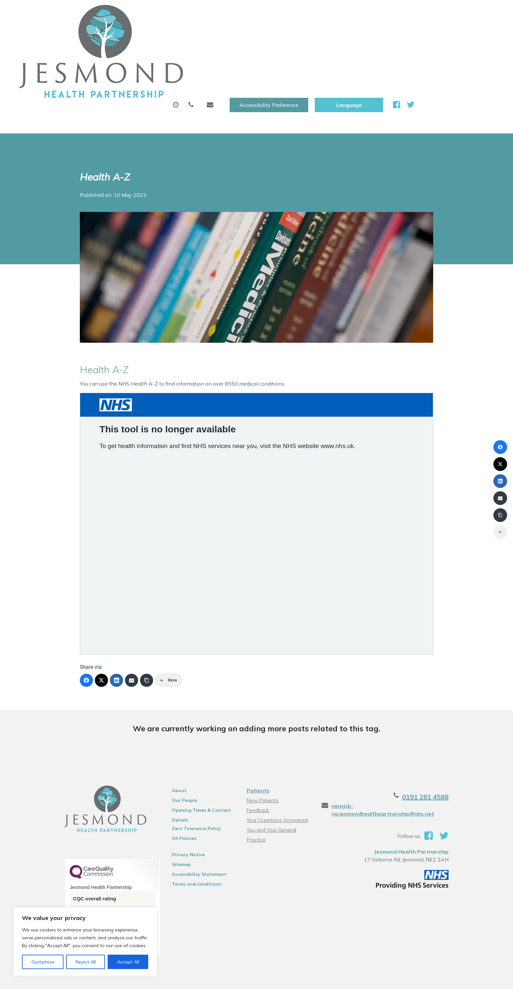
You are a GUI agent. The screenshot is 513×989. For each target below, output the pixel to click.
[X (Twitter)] (101, 612)
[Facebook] (86, 612)
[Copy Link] (146, 612)
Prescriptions (237, 32)
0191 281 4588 (447, 729)
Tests (341, 32)
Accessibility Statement (189, 806)
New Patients (387, 32)
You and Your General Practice (280, 761)
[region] (85, 941)
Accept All (128, 962)
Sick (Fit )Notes (294, 32)
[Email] (131, 612)
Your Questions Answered (276, 752)
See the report (70, 865)
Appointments (176, 32)
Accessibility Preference (348, 12)
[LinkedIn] (116, 612)
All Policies (174, 770)
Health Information (453, 32)
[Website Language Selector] (428, 12)
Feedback (257, 742)
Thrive (463, 979)
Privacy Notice (178, 786)
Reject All (86, 962)
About (120, 32)
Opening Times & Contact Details (191, 743)
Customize (42, 962)
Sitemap (171, 796)
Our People (174, 732)
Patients (257, 722)
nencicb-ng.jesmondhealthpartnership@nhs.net (407, 738)
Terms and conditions (186, 816)
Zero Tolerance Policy (186, 760)
